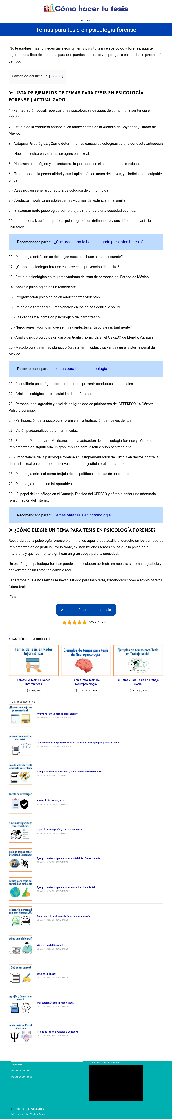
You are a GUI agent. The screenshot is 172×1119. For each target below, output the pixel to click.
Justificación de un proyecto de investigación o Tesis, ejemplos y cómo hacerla (74, 737)
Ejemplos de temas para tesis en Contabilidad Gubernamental (64, 837)
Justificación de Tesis (23, 1102)
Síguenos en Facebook (105, 1017)
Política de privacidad (21, 1032)
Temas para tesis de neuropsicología (86, 682)
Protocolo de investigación (46, 787)
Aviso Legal (16, 1019)
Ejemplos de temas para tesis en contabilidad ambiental (62, 863)
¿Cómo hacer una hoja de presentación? (53, 712)
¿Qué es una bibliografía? (46, 913)
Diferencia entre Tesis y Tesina (29, 1069)
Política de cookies (20, 1025)
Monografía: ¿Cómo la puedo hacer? (51, 963)
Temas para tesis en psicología (79, 369)
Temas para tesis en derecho (27, 1076)
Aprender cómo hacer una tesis (86, 609)
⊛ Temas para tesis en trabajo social (138, 682)
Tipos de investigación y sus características (55, 812)
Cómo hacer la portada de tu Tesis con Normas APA (59, 888)
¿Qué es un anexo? (42, 938)
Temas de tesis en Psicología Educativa (53, 989)
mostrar (56, 77)
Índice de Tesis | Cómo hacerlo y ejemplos (35, 1089)
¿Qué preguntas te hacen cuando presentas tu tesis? (96, 243)
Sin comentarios (59, 716)
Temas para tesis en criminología (80, 515)
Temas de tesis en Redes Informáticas (33, 682)
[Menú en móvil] (86, 22)
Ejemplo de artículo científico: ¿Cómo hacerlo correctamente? (65, 762)
